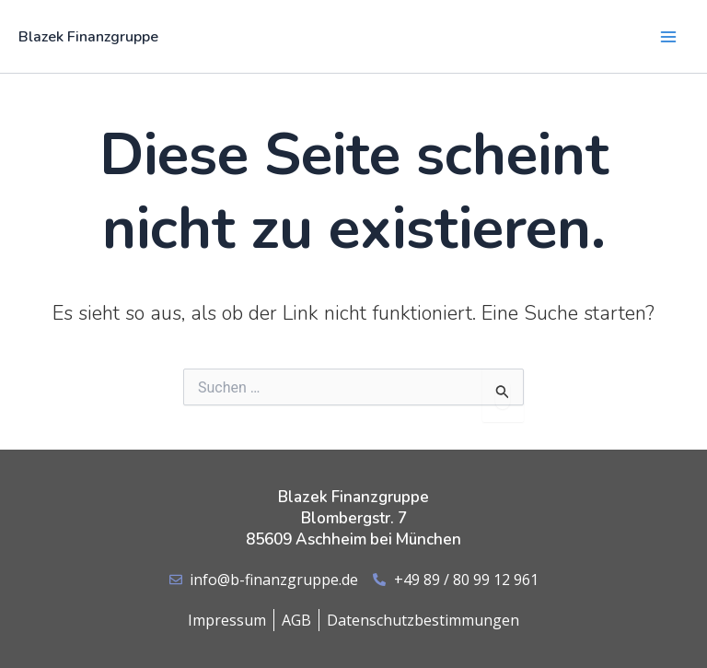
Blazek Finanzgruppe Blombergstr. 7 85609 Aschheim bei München (353, 518)
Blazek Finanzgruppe (88, 37)
